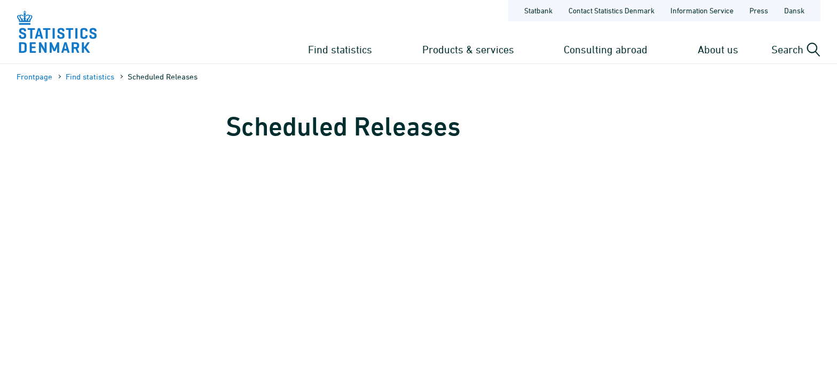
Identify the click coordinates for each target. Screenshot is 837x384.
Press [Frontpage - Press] (758, 10)
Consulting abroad (606, 49)
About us (718, 49)
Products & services (468, 49)
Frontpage (34, 76)
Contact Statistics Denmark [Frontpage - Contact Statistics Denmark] (611, 10)
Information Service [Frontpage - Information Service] (701, 10)
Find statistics (340, 49)
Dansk (794, 10)
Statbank (538, 10)
